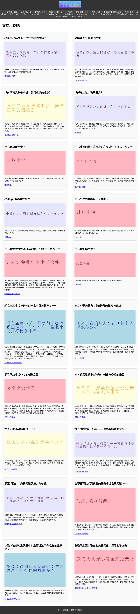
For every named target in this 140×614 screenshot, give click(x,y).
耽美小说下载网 (82, 12)
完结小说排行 (37, 14)
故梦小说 (7, 185)
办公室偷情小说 (80, 80)
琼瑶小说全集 (68, 14)
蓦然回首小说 (79, 187)
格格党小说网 (9, 76)
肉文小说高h (79, 358)
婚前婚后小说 (26, 12)
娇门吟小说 (128, 12)
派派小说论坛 (79, 417)
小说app (7, 237)
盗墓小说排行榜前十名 (13, 363)
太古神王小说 (40, 12)
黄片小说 (94, 14)
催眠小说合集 (77, 17)
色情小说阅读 (106, 14)
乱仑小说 (77, 285)
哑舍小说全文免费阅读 (13, 524)
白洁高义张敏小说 (11, 135)
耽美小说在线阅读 (81, 534)
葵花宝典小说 (82, 14)
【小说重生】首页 (11, 12)
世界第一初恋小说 (81, 472)
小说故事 (69, 12)
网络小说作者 (9, 417)
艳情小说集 (96, 12)
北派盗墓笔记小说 (53, 14)
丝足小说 (77, 133)
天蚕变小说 (14, 14)
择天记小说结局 (10, 469)
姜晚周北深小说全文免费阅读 (85, 588)
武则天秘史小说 (121, 14)
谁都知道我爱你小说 (12, 599)
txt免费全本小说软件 (12, 294)
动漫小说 (25, 14)
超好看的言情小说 (55, 12)
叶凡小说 (77, 237)
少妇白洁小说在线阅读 (112, 12)
